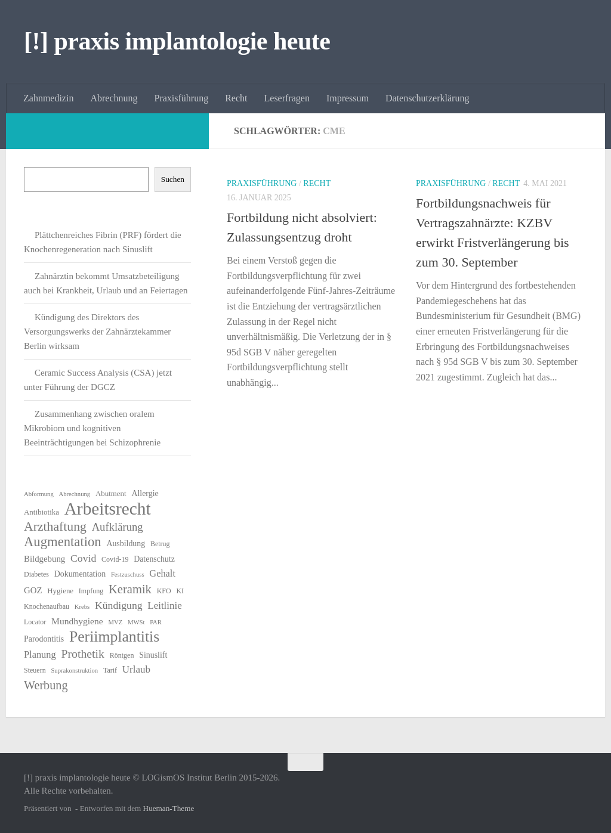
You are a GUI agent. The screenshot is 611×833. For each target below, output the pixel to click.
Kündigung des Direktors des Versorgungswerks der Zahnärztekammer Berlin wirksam (97, 331)
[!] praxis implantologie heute (177, 41)
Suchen (172, 179)
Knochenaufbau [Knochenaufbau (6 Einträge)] (46, 606)
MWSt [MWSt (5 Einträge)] (136, 622)
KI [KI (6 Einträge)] (180, 591)
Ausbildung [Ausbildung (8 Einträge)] (125, 543)
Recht (236, 98)
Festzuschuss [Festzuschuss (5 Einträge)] (127, 574)
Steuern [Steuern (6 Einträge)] (35, 670)
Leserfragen (287, 98)
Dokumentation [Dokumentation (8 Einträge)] (80, 573)
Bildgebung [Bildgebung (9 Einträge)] (44, 558)
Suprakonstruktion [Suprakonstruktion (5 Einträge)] (74, 670)
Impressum (347, 98)
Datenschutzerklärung (427, 98)
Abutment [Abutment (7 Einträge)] (110, 493)
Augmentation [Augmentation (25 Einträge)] (62, 542)
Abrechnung (113, 98)
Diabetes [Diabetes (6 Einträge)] (36, 574)
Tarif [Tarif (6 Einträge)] (110, 670)
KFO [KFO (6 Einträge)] (164, 591)
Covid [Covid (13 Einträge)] (83, 558)
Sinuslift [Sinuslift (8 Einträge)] (153, 655)
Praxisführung (182, 98)
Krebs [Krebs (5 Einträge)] (82, 606)
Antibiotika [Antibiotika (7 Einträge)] (41, 511)
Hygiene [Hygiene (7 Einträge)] (60, 590)
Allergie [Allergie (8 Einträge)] (144, 493)
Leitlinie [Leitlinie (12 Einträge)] (164, 605)
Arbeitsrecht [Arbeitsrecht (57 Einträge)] (107, 508)
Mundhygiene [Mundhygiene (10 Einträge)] (77, 621)
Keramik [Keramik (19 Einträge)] (130, 589)
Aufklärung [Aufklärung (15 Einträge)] (117, 527)
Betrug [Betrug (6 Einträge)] (160, 544)
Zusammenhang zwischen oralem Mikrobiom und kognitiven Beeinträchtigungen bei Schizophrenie (92, 428)
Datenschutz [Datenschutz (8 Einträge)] (154, 559)
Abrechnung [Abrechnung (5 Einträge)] (74, 494)
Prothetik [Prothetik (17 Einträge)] (82, 653)
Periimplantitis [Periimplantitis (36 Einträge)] (114, 637)
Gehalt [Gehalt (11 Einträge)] (162, 573)
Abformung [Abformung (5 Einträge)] (39, 494)
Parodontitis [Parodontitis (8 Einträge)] (44, 638)
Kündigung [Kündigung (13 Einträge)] (119, 605)
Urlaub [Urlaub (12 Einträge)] (136, 669)
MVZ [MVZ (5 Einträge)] (116, 622)
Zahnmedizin (48, 98)
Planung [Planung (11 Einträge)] (40, 654)
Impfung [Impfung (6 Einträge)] (91, 591)
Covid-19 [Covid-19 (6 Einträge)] (114, 559)
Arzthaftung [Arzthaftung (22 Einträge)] (55, 526)
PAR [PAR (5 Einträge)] (156, 622)
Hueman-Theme (169, 808)
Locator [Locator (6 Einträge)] (35, 622)
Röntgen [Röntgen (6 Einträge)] (122, 655)
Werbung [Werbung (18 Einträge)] (46, 685)
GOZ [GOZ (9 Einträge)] (33, 590)
